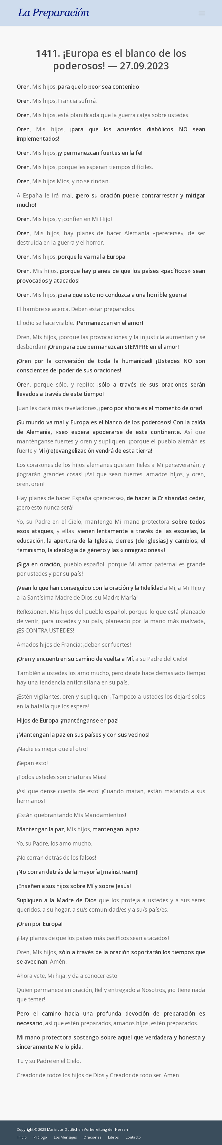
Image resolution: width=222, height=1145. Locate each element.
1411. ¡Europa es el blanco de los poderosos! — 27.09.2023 (111, 59)
